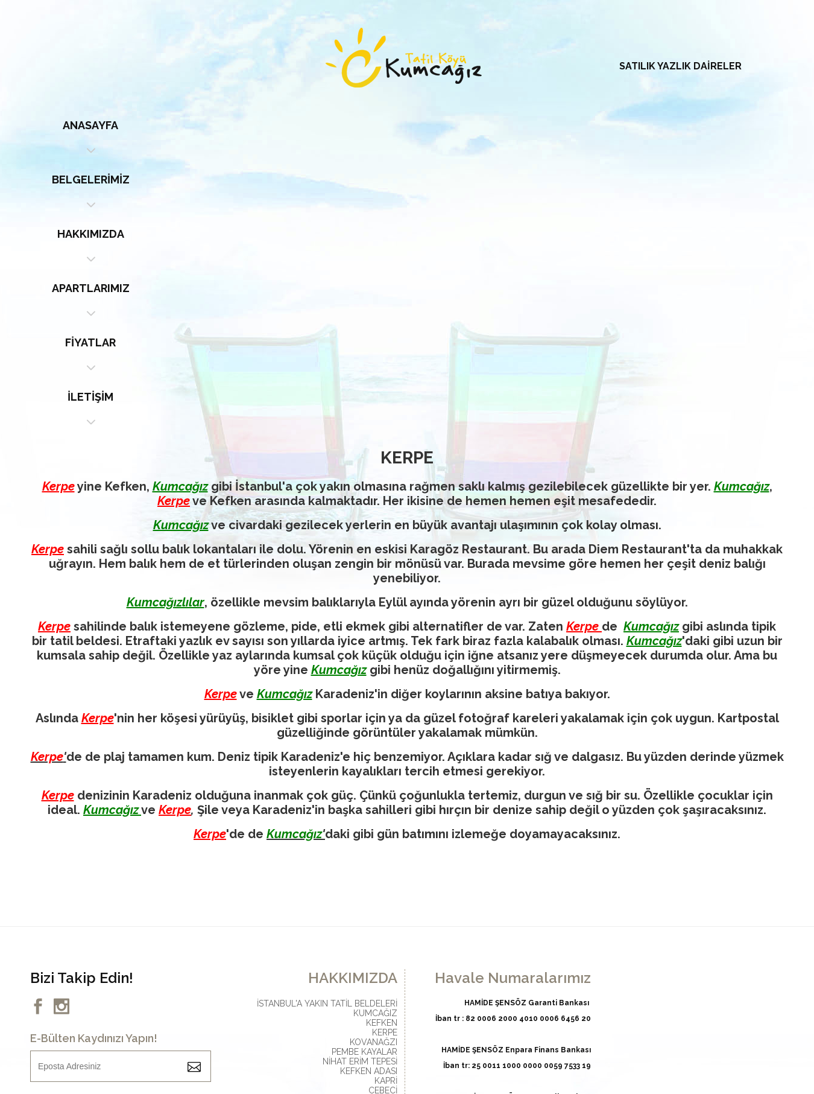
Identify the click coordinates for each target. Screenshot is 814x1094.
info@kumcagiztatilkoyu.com (341, 956)
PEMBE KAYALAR (364, 780)
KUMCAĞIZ (375, 741)
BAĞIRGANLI (373, 867)
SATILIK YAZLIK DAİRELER (680, 66)
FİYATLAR (588, 125)
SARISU (383, 857)
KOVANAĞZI (373, 770)
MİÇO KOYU (374, 828)
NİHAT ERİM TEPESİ (360, 790)
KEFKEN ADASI (368, 799)
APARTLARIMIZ (467, 125)
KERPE (384, 761)
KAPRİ (385, 809)
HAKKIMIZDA (347, 125)
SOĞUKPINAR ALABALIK (350, 877)
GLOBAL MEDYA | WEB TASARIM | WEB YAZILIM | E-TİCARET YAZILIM (392, 1036)
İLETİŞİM (708, 125)
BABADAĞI (376, 848)
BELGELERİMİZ (226, 125)
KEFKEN (381, 751)
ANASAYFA (105, 125)
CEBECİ (382, 819)
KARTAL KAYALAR (362, 838)
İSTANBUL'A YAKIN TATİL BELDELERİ (327, 732)
